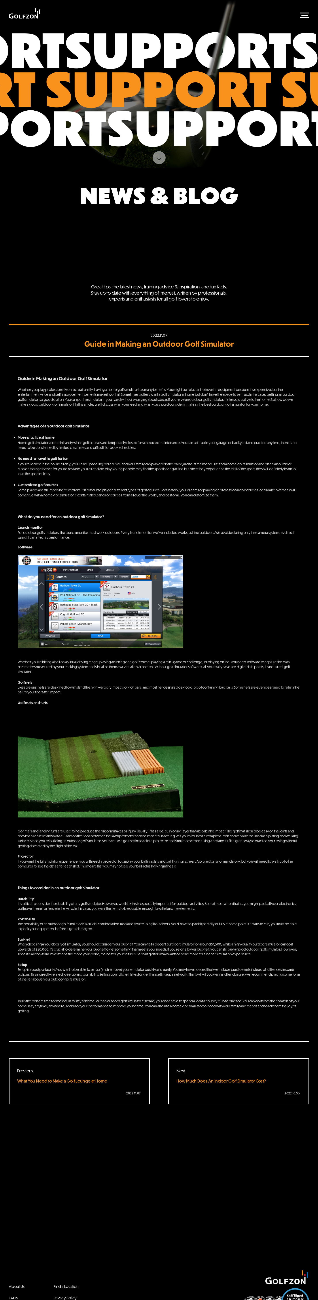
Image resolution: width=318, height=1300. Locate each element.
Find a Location (66, 1286)
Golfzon (24, 13)
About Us (17, 1286)
